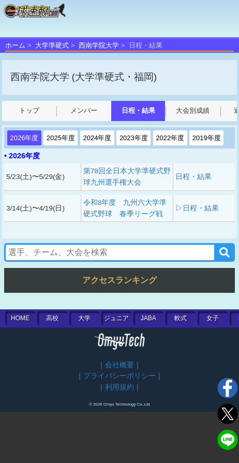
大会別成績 (193, 110)
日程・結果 (138, 110)
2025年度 (61, 138)
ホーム (15, 45)
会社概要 (119, 365)
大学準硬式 (52, 45)
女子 (212, 318)
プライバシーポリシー (119, 376)
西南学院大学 (99, 45)
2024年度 (97, 138)
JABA (148, 318)
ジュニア (116, 318)
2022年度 (170, 138)
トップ (29, 110)
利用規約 (119, 387)
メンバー (83, 110)
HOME (20, 318)
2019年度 (206, 138)
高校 (52, 318)
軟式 (180, 318)
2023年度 (133, 138)
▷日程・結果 (197, 208)
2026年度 (24, 138)
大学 (84, 318)
